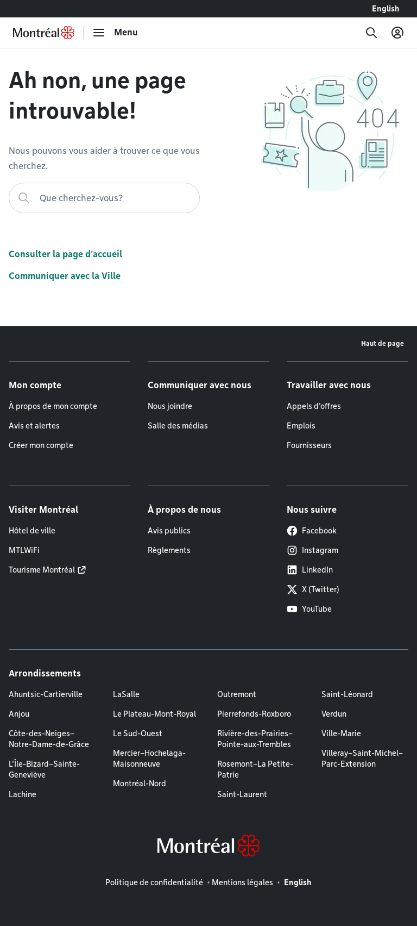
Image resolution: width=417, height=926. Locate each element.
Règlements (169, 550)
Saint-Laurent (242, 794)
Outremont (236, 694)
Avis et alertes (34, 425)
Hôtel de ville (32, 530)
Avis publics (169, 530)
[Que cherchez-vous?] (104, 198)
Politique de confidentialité (154, 882)
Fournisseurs (309, 445)
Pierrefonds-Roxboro (254, 714)
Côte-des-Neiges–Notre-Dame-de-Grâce (49, 739)
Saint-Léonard (347, 694)
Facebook (312, 530)
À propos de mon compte (53, 406)
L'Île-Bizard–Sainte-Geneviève (44, 769)
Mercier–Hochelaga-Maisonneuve (149, 758)
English (386, 8)
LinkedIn (310, 569)
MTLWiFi (24, 550)
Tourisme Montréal (42, 569)
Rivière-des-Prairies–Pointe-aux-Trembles (255, 739)
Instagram (312, 550)
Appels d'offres (314, 406)
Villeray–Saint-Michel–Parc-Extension (362, 758)
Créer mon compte (41, 445)
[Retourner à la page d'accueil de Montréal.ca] (44, 32)
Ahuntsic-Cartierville (46, 694)
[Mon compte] (397, 32)
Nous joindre (170, 406)
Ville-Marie (341, 733)
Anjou (19, 714)
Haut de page (382, 343)
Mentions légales (242, 882)
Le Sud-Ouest (137, 733)
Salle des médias (178, 425)
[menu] (115, 32)
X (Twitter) (313, 589)
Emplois (301, 425)
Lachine (22, 794)
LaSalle (126, 694)
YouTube (309, 609)
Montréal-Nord (139, 783)
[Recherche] (371, 32)
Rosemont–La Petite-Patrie (255, 769)
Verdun (333, 714)
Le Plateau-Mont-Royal (154, 714)
